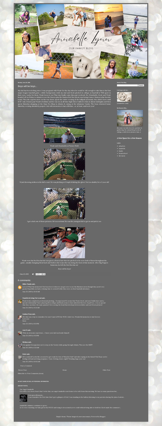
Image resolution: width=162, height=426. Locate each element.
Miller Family (27, 284)
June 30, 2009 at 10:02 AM (31, 361)
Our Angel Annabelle (27, 389)
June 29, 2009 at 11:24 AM (31, 308)
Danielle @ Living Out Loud (32, 298)
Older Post (106, 370)
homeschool (123, 153)
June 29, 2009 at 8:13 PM (31, 324)
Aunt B (25, 330)
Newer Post (22, 370)
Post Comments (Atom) (35, 373)
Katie (24, 354)
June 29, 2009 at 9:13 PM (31, 336)
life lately (122, 156)
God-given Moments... (35, 395)
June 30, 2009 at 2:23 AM (31, 348)
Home (65, 370)
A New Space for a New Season (129, 138)
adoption (122, 146)
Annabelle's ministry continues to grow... (34, 405)
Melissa (25, 342)
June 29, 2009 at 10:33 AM (31, 292)
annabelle (122, 148)
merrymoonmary (85, 417)
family (121, 151)
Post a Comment (26, 366)
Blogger (102, 417)
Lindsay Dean (27, 314)
